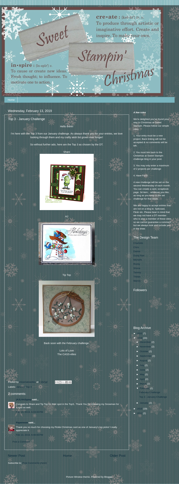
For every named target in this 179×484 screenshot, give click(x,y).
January (20, 387)
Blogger (108, 477)
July (142, 365)
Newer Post (16, 455)
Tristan (137, 276)
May (142, 374)
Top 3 (29, 387)
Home (11, 99)
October (144, 351)
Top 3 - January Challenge (153, 397)
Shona (136, 268)
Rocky (136, 264)
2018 (140, 408)
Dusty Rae (138, 255)
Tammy (137, 272)
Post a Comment (21, 441)
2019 (140, 338)
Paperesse (22, 422)
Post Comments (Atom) (34, 463)
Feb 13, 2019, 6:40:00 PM (29, 435)
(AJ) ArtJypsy (24, 399)
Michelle (137, 259)
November (145, 346)
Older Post (117, 455)
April (142, 379)
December (145, 342)
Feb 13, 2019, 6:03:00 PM (29, 412)
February (145, 388)
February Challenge (149, 392)
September (146, 356)
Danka (136, 251)
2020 (140, 333)
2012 (140, 413)
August (144, 360)
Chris (136, 247)
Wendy (137, 281)
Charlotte (138, 243)
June (143, 369)
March (143, 383)
